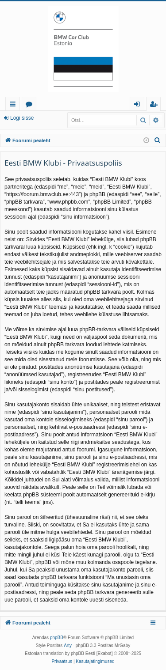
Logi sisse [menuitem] (139, 105)
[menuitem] (158, 140)
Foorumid (31, 105)
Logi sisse (22, 118)
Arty (68, 645)
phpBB (56, 637)
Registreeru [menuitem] (155, 105)
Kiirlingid (14, 105)
